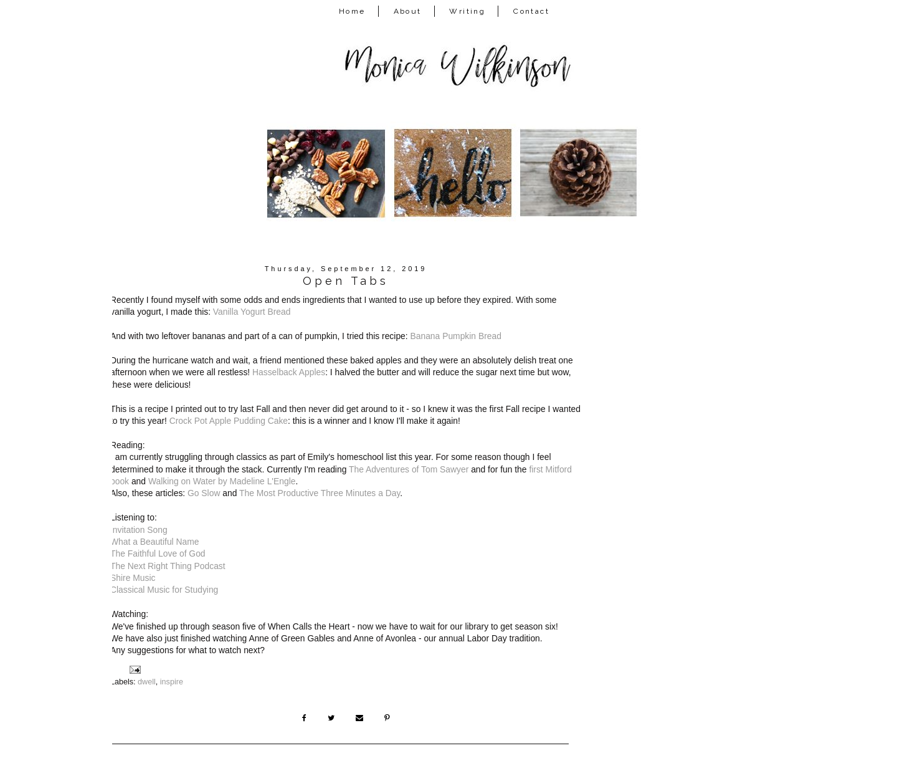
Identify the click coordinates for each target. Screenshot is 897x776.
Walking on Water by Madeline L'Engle (222, 481)
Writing (467, 11)
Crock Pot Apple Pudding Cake (228, 421)
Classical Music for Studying (164, 590)
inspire (171, 682)
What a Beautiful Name (154, 542)
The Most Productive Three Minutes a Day (319, 493)
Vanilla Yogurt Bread (252, 312)
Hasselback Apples (288, 372)
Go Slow (203, 493)
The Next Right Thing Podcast (167, 566)
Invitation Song (139, 530)
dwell (147, 682)
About (408, 11)
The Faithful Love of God (158, 553)
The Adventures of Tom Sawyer (408, 469)
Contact (531, 11)
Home (352, 11)
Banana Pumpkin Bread (456, 336)
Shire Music (132, 578)
